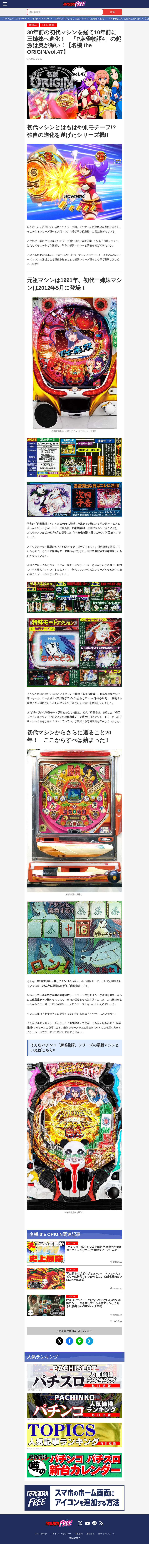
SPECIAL (33, 25)
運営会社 (90, 1533)
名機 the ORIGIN (48, 25)
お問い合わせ (41, 1533)
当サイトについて (106, 1533)
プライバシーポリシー (60, 1533)
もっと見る (116, 1321)
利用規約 (78, 1533)
